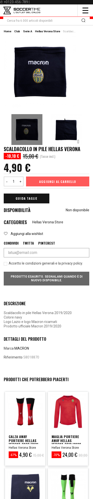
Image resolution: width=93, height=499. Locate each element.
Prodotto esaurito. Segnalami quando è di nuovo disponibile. (47, 278)
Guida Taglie (26, 198)
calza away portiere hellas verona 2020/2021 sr (23, 442)
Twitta (28, 243)
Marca (9, 348)
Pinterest (46, 243)
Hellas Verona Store (47, 222)
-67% (13, 455)
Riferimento (13, 357)
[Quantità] (14, 181)
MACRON (21, 348)
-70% (56, 455)
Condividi (11, 243)
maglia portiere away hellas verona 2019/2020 (66, 440)
